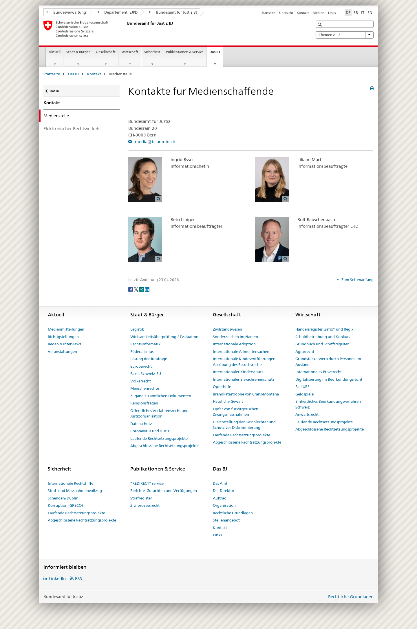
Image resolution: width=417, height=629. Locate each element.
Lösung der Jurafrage (148, 358)
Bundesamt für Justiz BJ (173, 12)
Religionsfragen (144, 403)
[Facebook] (131, 289)
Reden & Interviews (64, 344)
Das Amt (220, 483)
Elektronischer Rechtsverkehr (72, 128)
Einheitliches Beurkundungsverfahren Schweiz (328, 404)
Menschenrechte (144, 388)
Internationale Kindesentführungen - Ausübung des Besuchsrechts (245, 361)
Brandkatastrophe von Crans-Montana (246, 394)
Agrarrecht (304, 351)
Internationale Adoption (234, 344)
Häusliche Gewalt (228, 401)
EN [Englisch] (369, 12)
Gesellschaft (106, 52)
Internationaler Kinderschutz (238, 371)
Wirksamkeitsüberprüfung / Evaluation (164, 336)
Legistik (137, 329)
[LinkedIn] (147, 289)
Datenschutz (141, 423)
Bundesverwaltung (66, 12)
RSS (78, 578)
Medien (318, 13)
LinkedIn (57, 578)
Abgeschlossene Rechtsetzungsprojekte (164, 445)
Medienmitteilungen (66, 329)
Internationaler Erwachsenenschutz (244, 379)
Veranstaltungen (62, 351)
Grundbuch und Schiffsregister (322, 344)
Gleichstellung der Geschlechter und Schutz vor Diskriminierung (244, 425)
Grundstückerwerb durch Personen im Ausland (328, 361)
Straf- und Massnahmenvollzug (75, 490)
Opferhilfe (222, 386)
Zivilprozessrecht (145, 505)
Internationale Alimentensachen (241, 351)
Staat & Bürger (78, 52)
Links (332, 13)
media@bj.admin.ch (154, 141)
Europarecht (141, 366)
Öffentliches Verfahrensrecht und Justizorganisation (159, 413)
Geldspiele (304, 394)
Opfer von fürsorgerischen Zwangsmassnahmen (235, 411)
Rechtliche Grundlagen (233, 513)
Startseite (268, 13)
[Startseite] (126, 29)
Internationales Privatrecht (318, 371)
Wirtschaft (129, 52)
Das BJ (216, 53)
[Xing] (142, 289)
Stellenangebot (226, 520)
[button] (320, 24)
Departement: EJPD (118, 12)
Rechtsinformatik (145, 344)
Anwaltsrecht (307, 414)
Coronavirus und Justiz (150, 431)
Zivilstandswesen (227, 329)
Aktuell (55, 52)
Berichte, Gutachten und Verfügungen (163, 490)
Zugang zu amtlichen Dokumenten (160, 395)
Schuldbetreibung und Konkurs (322, 336)
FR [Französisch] (356, 12)
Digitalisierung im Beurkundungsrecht (328, 379)
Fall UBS (302, 386)
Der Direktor (223, 490)
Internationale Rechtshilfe (70, 483)
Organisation (224, 505)
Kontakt (303, 13)
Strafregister (141, 498)
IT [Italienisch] (362, 12)
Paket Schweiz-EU (145, 373)
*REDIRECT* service (147, 483)
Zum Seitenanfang (357, 279)
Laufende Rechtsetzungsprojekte (159, 438)
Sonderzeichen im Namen (235, 336)
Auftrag (219, 498)
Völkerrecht (140, 381)
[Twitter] (136, 289)
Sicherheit (152, 52)
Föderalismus (141, 351)
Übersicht (286, 13)
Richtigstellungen (63, 336)
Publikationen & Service (185, 52)
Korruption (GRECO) (65, 505)
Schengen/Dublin (63, 498)
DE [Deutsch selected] (348, 12)
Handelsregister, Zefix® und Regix (324, 329)
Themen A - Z (344, 35)
